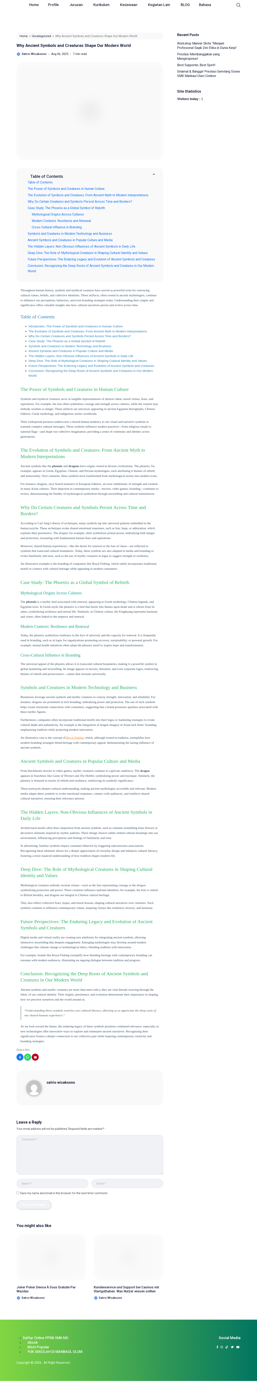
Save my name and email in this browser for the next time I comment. (64, 1193)
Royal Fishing (75, 737)
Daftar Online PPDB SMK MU (45, 1346)
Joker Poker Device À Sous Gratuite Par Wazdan (43, 1290)
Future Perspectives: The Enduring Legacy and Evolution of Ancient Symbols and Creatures (91, 259)
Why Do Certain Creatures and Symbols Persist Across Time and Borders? (80, 201)
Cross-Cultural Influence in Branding (59, 227)
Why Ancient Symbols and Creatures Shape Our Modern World (73, 45)
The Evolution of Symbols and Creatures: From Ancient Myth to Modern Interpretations (88, 195)
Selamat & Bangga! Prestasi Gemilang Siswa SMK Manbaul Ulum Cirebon (208, 74)
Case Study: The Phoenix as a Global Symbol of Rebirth (66, 208)
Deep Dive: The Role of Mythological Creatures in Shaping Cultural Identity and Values (88, 253)
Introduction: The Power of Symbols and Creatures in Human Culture (76, 326)
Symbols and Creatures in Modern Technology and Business (70, 234)
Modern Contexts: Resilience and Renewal (63, 221)
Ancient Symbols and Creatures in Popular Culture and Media (70, 240)
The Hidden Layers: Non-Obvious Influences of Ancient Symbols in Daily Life (81, 246)
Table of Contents (40, 182)
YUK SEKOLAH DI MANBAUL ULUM (55, 1360)
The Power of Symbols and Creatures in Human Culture (66, 189)
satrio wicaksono (61, 1082)
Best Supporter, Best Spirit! (196, 65)
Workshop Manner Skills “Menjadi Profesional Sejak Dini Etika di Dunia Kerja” (207, 45)
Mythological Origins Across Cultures (60, 214)
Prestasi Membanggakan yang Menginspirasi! (198, 56)
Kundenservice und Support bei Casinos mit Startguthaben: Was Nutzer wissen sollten (125, 1293)
